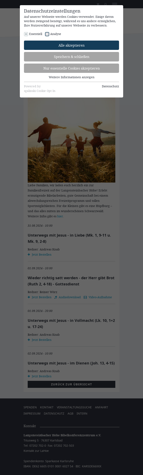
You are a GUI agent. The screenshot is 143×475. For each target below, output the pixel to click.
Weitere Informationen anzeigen (71, 77)
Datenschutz (110, 86)
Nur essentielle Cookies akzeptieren (71, 68)
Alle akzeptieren (71, 45)
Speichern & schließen (71, 56)
